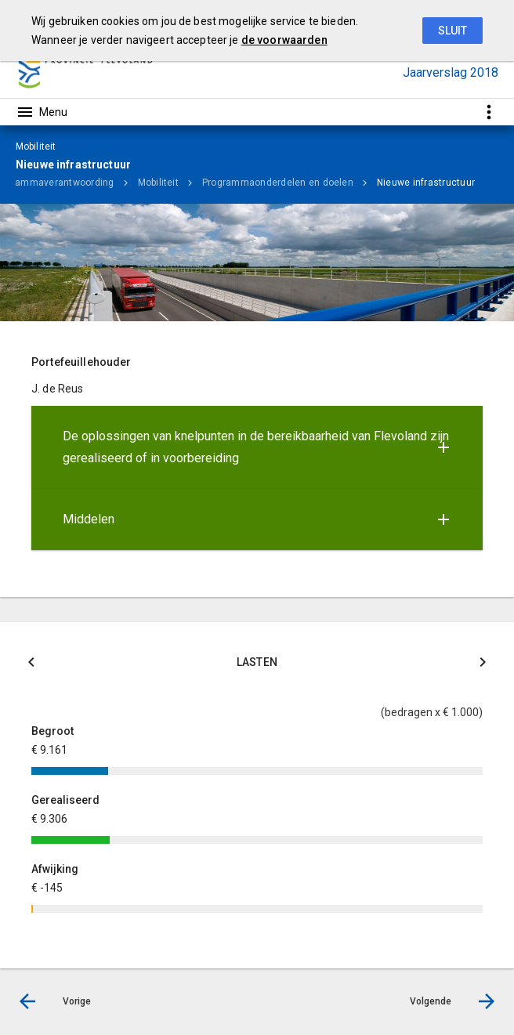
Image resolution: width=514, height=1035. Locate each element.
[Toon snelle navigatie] (488, 111)
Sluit (452, 30)
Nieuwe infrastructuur (426, 182)
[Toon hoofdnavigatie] (41, 112)
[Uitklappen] (443, 447)
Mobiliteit (158, 182)
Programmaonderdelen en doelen (277, 182)
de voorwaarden (284, 40)
